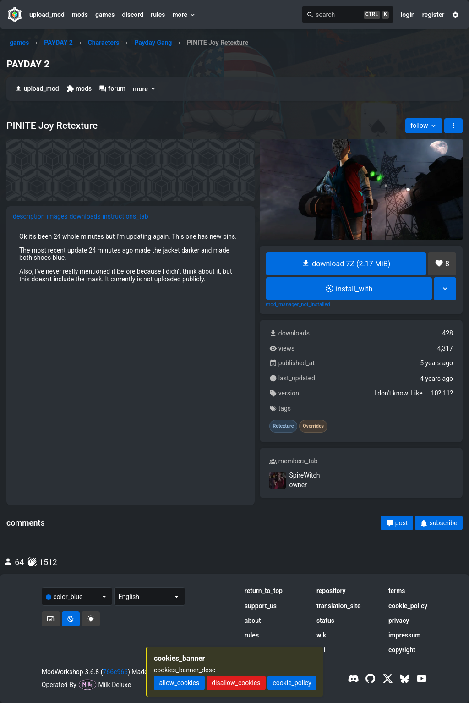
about (253, 620)
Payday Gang (153, 42)
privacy (398, 620)
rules (158, 14)
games (105, 14)
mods (80, 14)
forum (112, 89)
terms (396, 590)
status (325, 620)
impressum (404, 635)
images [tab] (57, 216)
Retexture (283, 426)
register (433, 14)
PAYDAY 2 (58, 42)
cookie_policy (407, 606)
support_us (261, 606)
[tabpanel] (130, 257)
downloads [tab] (84, 216)
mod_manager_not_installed (298, 305)
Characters (104, 42)
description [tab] (29, 216)
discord (132, 14)
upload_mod (47, 14)
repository (331, 590)
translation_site (338, 606)
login (408, 14)
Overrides (313, 426)
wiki (322, 635)
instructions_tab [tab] (125, 216)
